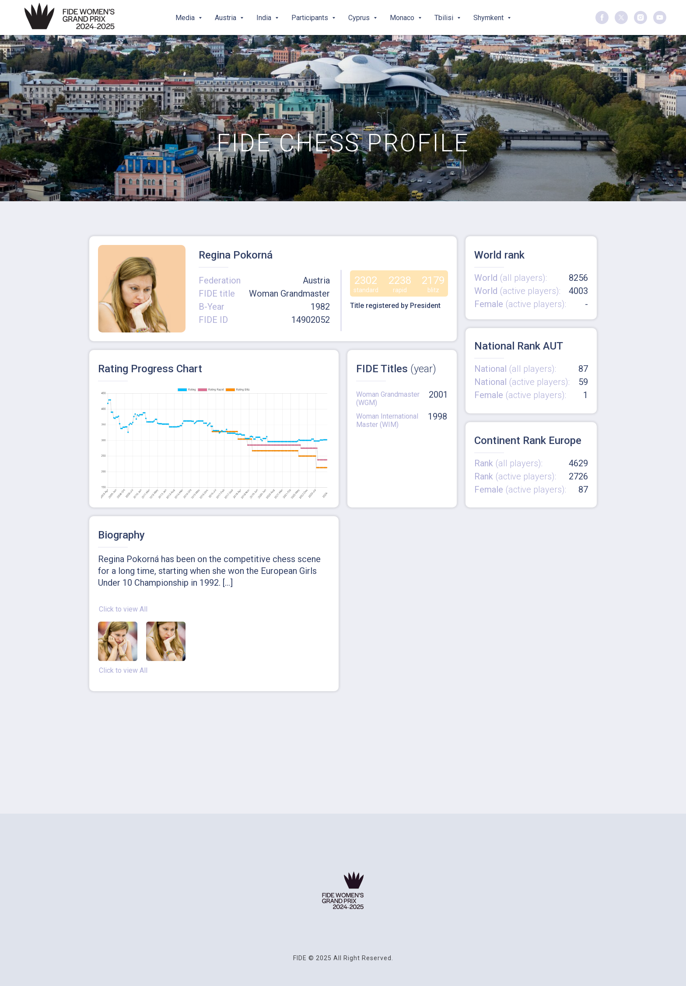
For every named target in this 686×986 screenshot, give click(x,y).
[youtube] (659, 17)
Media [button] (185, 18)
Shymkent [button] (489, 18)
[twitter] (621, 17)
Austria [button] (226, 18)
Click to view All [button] (123, 609)
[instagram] (640, 17)
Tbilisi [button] (444, 18)
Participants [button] (310, 18)
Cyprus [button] (359, 18)
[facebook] (602, 17)
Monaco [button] (403, 18)
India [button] (264, 18)
